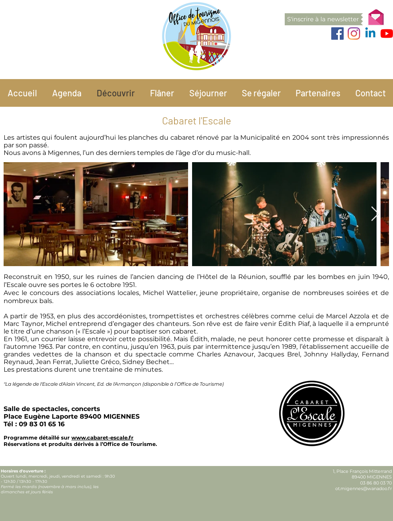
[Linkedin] (370, 33)
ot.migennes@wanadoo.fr (363, 488)
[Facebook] (337, 33)
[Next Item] (375, 214)
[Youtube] (387, 33)
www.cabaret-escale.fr (102, 437)
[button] (323, 19)
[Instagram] (354, 33)
